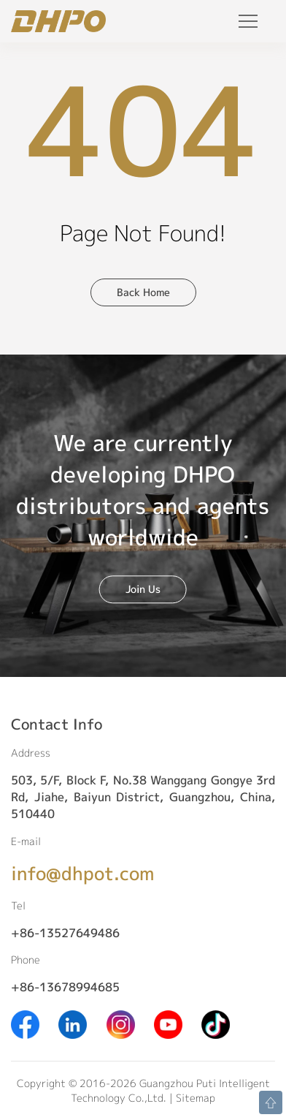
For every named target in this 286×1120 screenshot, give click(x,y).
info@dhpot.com (82, 873)
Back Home (143, 292)
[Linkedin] (72, 1023)
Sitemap (195, 1098)
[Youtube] (168, 1023)
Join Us (143, 589)
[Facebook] (25, 1023)
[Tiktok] (215, 1023)
